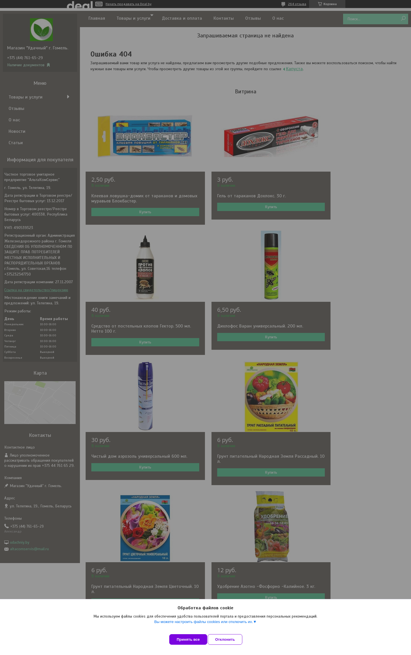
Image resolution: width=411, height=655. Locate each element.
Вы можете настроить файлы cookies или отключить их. (203, 627)
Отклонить (230, 639)
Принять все (188, 639)
